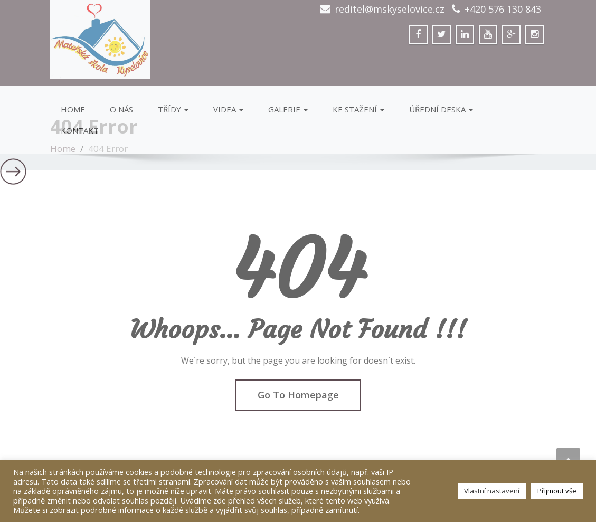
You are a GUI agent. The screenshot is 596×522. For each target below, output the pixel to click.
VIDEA (228, 109)
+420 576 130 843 (503, 9)
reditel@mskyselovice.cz (389, 9)
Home (73, 109)
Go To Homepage (298, 394)
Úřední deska (441, 109)
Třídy (173, 109)
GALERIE (288, 109)
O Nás (121, 109)
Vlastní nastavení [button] (491, 491)
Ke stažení (358, 109)
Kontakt (80, 130)
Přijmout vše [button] (556, 491)
